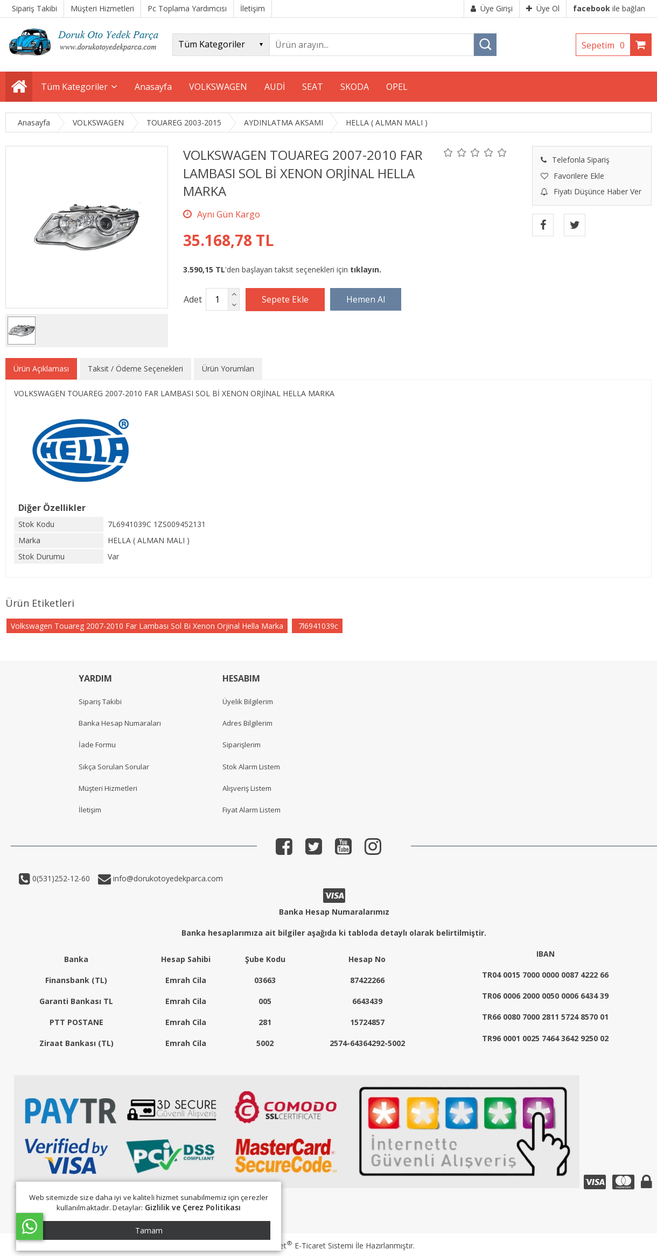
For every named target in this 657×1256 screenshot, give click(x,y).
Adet (193, 299)
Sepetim (606, 45)
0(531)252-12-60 (60, 878)
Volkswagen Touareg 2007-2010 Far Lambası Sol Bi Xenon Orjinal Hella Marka (147, 626)
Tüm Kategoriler (74, 87)
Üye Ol (543, 8)
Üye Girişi (492, 8)
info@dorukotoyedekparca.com (167, 878)
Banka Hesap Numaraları (120, 723)
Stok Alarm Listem (251, 766)
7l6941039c (317, 626)
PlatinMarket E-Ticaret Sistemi (297, 1245)
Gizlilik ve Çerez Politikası (193, 1207)
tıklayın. (365, 269)
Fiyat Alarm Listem (251, 810)
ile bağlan (609, 8)
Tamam (149, 1230)
